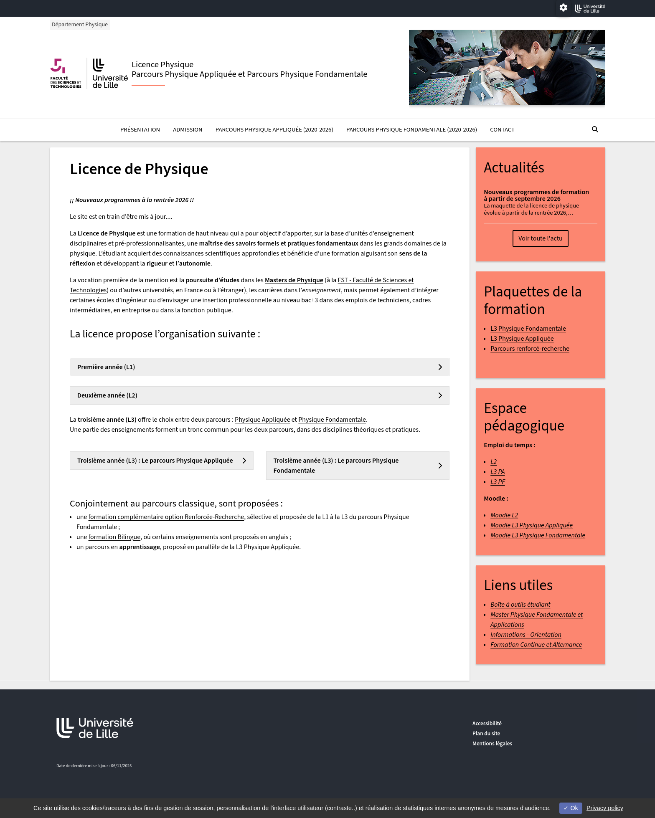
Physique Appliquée (262, 419)
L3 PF (497, 482)
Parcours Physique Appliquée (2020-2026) (274, 130)
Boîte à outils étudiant (520, 604)
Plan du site (486, 733)
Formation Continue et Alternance (536, 644)
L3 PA (497, 472)
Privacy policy (604, 808)
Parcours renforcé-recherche (529, 348)
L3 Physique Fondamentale (528, 328)
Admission (187, 130)
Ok (571, 808)
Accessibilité (487, 723)
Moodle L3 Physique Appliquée (531, 525)
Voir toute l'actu (540, 238)
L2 (493, 462)
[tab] (259, 367)
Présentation (140, 130)
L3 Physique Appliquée (521, 338)
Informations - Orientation (525, 634)
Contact (502, 130)
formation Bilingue (115, 537)
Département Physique (80, 24)
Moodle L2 (504, 515)
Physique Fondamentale (332, 419)
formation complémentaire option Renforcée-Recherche (166, 517)
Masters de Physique (294, 280)
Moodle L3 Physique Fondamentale (537, 535)
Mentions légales (492, 743)
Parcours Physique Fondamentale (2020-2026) (411, 130)
